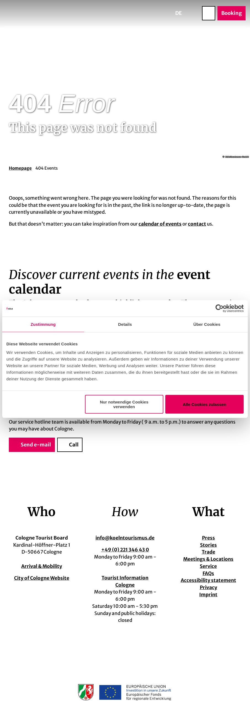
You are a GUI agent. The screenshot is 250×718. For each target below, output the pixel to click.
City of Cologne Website (41, 578)
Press (208, 538)
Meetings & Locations (208, 559)
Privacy (208, 587)
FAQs (208, 573)
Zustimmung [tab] (43, 324)
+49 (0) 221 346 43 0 (125, 550)
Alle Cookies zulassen (204, 404)
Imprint (208, 595)
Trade (208, 552)
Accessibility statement (208, 581)
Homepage (20, 168)
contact (197, 224)
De (178, 13)
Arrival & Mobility (41, 566)
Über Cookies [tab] (206, 324)
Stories (208, 545)
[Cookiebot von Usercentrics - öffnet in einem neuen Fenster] (219, 308)
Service (208, 566)
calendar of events (160, 224)
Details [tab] (125, 324)
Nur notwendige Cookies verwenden (124, 404)
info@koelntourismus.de (125, 538)
